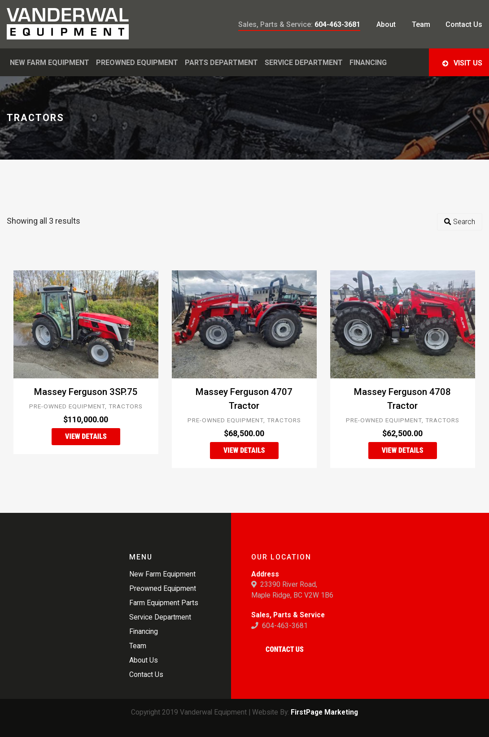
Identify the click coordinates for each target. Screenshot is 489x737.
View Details (86, 436)
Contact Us (285, 649)
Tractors (126, 406)
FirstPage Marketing (324, 712)
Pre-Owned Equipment (67, 406)
